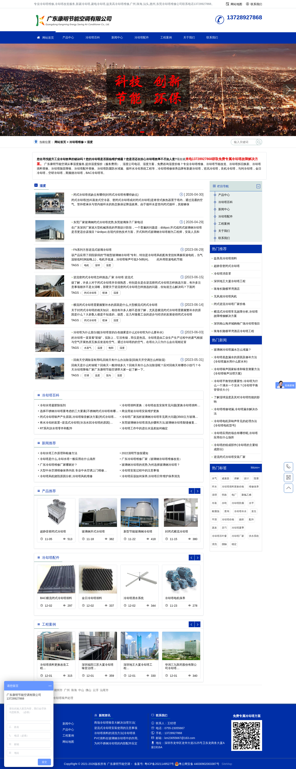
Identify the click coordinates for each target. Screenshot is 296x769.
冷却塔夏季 (238, 527)
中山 (81, 690)
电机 (86, 265)
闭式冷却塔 (90, 292)
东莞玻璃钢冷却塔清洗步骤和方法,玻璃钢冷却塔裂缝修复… (159, 422)
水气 (214, 478)
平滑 (214, 519)
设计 (246, 478)
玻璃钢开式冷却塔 (93, 531)
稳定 (234, 544)
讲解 (236, 478)
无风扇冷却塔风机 (225, 296)
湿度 (108, 265)
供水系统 (254, 536)
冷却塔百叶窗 (219, 536)
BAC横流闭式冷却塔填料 (56, 598)
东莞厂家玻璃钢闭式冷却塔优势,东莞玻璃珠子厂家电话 (108, 222)
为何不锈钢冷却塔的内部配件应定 (115, 743)
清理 (214, 494)
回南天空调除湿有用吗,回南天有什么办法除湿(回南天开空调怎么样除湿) (119, 359)
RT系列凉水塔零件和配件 (56, 428)
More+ (255, 467)
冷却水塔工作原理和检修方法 (58, 453)
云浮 (95, 690)
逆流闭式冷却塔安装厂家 (229, 456)
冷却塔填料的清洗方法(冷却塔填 (114, 733)
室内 (108, 375)
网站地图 (236, 4)
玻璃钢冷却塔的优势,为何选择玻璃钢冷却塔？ (151, 464)
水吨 (224, 503)
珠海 (74, 690)
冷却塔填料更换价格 (233, 486)
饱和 (111, 347)
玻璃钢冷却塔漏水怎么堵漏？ (232, 349)
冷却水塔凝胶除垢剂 (53, 405)
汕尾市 (104, 690)
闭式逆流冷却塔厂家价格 (229, 304)
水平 (251, 503)
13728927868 (288, 466)
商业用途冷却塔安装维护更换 (140, 411)
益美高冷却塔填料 (225, 258)
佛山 (88, 690)
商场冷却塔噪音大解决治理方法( (114, 722)
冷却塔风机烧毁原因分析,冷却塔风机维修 (66, 476)
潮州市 (58, 690)
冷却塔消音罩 (222, 273)
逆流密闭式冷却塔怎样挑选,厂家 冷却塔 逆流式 (103, 277)
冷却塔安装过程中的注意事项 (140, 470)
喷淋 (104, 292)
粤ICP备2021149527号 (159, 764)
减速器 (225, 478)
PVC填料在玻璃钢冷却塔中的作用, (116, 738)
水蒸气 (87, 347)
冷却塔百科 (93, 37)
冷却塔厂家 (238, 536)
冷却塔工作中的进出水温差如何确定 (145, 428)
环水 (214, 486)
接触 (224, 544)
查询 (226, 511)
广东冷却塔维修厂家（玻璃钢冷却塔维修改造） (152, 459)
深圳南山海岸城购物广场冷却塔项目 (237, 323)
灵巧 (224, 527)
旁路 (224, 494)
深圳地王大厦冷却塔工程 (229, 281)
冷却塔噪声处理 (63, 698)
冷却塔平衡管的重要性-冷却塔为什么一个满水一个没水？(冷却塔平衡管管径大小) (236, 385)
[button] (142, 132)
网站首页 (48, 37)
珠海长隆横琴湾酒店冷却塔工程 (234, 331)
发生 (253, 511)
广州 (67, 690)
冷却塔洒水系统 (134, 598)
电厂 (234, 494)
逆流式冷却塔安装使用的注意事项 (115, 728)
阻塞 (256, 478)
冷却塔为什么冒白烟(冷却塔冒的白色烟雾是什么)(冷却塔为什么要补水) (118, 332)
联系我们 (256, 4)
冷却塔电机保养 (175, 598)
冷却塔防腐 (238, 503)
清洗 (214, 544)
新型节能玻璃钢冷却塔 (138, 531)
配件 (251, 519)
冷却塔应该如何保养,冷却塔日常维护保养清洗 (151, 476)
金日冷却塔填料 (92, 598)
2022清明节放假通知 (135, 453)
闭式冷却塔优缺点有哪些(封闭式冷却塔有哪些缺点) (106, 194)
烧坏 (241, 519)
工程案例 (166, 37)
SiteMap (227, 764)
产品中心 (68, 37)
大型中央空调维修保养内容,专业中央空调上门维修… (73, 470)
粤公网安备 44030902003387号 (197, 764)
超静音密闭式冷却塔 (53, 531)
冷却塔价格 (228, 519)
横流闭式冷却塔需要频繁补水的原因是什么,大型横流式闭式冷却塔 (115, 304)
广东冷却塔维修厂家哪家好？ (58, 464)
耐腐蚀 (215, 511)
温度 (99, 347)
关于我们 (189, 37)
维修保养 (254, 486)
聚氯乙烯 (246, 494)
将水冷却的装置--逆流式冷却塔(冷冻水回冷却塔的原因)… (76, 422)
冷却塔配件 (141, 37)
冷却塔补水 (240, 511)
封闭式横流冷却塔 (176, 531)
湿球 (97, 265)
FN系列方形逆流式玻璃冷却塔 (92, 249)
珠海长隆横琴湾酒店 (227, 288)
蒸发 (214, 527)
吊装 (214, 503)
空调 (86, 375)
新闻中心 (117, 37)
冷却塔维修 (75, 21)
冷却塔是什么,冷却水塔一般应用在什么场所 (67, 459)
